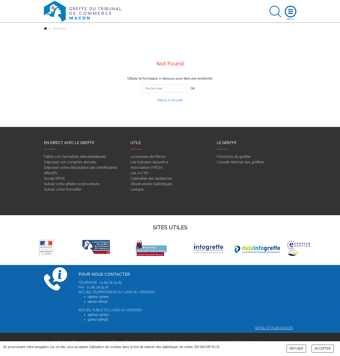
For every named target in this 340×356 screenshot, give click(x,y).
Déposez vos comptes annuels (70, 162)
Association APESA (146, 167)
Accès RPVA (54, 178)
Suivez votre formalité (62, 189)
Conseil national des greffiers (240, 162)
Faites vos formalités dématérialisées (75, 156)
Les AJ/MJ (139, 173)
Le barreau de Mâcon (148, 156)
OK (192, 88)
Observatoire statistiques (151, 184)
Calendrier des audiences (151, 178)
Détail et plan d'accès (274, 328)
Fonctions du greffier (234, 156)
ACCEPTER (323, 348)
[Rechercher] (165, 89)
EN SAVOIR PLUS (206, 347)
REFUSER (296, 348)
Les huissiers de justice (149, 162)
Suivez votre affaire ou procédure (71, 184)
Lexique (137, 189)
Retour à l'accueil (170, 100)
